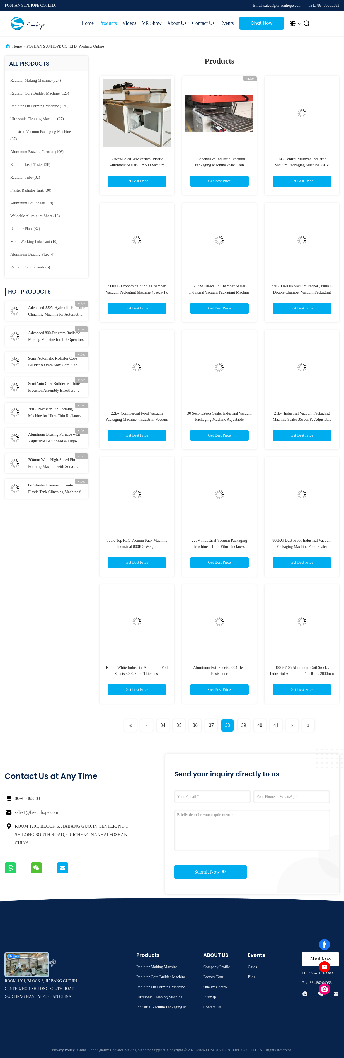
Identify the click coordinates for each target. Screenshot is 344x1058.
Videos (129, 23)
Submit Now (210, 872)
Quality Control (215, 987)
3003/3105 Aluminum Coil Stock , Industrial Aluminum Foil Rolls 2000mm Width (302, 673)
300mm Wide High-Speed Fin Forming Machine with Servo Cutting (51, 464)
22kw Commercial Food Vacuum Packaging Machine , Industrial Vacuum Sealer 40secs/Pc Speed (137, 419)
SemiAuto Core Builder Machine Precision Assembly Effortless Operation (54, 388)
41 (275, 725)
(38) (30, 165)
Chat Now (262, 23)
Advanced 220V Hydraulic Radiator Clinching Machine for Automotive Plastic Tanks (56, 312)
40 (259, 725)
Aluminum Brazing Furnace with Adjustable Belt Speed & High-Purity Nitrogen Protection (54, 438)
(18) (31, 203)
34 (162, 725)
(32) (25, 177)
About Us (176, 23)
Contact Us (203, 23)
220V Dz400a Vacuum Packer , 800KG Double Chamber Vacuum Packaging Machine (302, 292)
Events (227, 23)
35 (178, 725)
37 (211, 725)
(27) (37, 119)
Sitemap (209, 997)
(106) (37, 152)
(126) (39, 106)
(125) (39, 93)
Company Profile (216, 967)
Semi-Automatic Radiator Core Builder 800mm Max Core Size (52, 361)
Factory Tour (213, 977)
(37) (40, 135)
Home (87, 23)
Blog (251, 977)
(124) (35, 80)
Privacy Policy (63, 1050)
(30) (30, 190)
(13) (35, 216)
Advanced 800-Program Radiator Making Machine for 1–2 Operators (56, 336)
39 (243, 725)
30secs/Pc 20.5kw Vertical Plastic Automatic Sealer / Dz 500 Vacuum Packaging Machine (136, 165)
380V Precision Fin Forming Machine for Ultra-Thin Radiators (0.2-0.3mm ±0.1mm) (54, 413)
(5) (30, 267)
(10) (33, 241)
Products (108, 23)
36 (195, 725)
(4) (32, 254)
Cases (252, 967)
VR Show (152, 23)
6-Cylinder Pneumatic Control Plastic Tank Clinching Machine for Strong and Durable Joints (56, 489)
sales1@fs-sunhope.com (36, 812)
